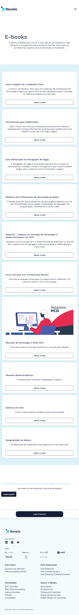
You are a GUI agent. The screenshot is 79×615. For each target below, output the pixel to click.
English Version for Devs (51, 595)
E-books (8, 595)
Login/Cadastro (39, 514)
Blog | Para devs (11, 586)
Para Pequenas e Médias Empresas (55, 574)
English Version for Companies (53, 598)
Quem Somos (46, 586)
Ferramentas (10, 598)
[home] (8, 8)
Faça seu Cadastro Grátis (15, 571)
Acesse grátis (8, 494)
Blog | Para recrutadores (15, 589)
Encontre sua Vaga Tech (15, 568)
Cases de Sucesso (12, 592)
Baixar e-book (39, 102)
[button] (75, 9)
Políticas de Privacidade (51, 592)
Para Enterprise (47, 568)
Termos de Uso (47, 589)
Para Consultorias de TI (50, 571)
